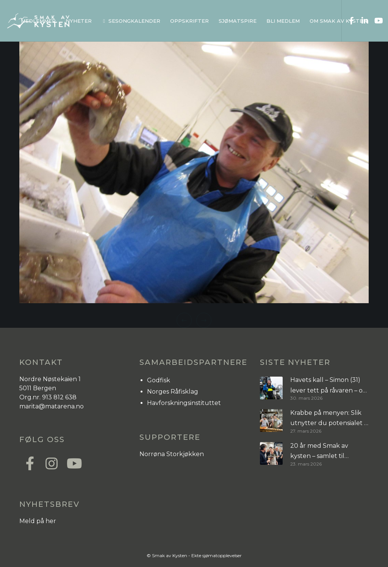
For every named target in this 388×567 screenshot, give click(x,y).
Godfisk (158, 380)
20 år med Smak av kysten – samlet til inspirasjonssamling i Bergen (320, 451)
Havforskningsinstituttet (184, 403)
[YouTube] (375, 21)
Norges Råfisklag (172, 391)
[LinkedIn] (362, 21)
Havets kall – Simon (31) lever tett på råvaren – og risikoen (328, 386)
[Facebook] (348, 21)
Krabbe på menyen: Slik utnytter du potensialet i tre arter (327, 418)
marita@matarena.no (51, 406)
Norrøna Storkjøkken (171, 454)
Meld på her (37, 521)
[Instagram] (51, 462)
